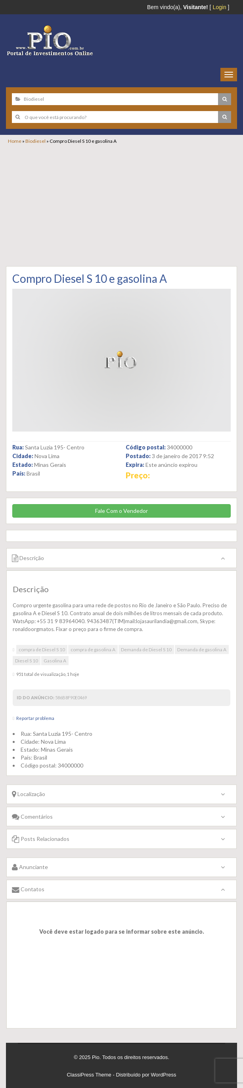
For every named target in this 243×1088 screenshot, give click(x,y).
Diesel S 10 (26, 661)
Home (14, 141)
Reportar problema (35, 718)
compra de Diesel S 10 (42, 649)
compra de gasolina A (93, 649)
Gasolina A (55, 661)
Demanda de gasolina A (201, 649)
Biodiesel (35, 141)
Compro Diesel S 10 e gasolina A (89, 278)
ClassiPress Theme (89, 1075)
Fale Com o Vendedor (121, 510)
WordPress (163, 1075)
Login (219, 7)
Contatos (28, 889)
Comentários (32, 816)
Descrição (28, 558)
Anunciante (30, 866)
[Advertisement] (125, 203)
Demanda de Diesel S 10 (146, 649)
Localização (28, 794)
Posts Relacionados (40, 838)
